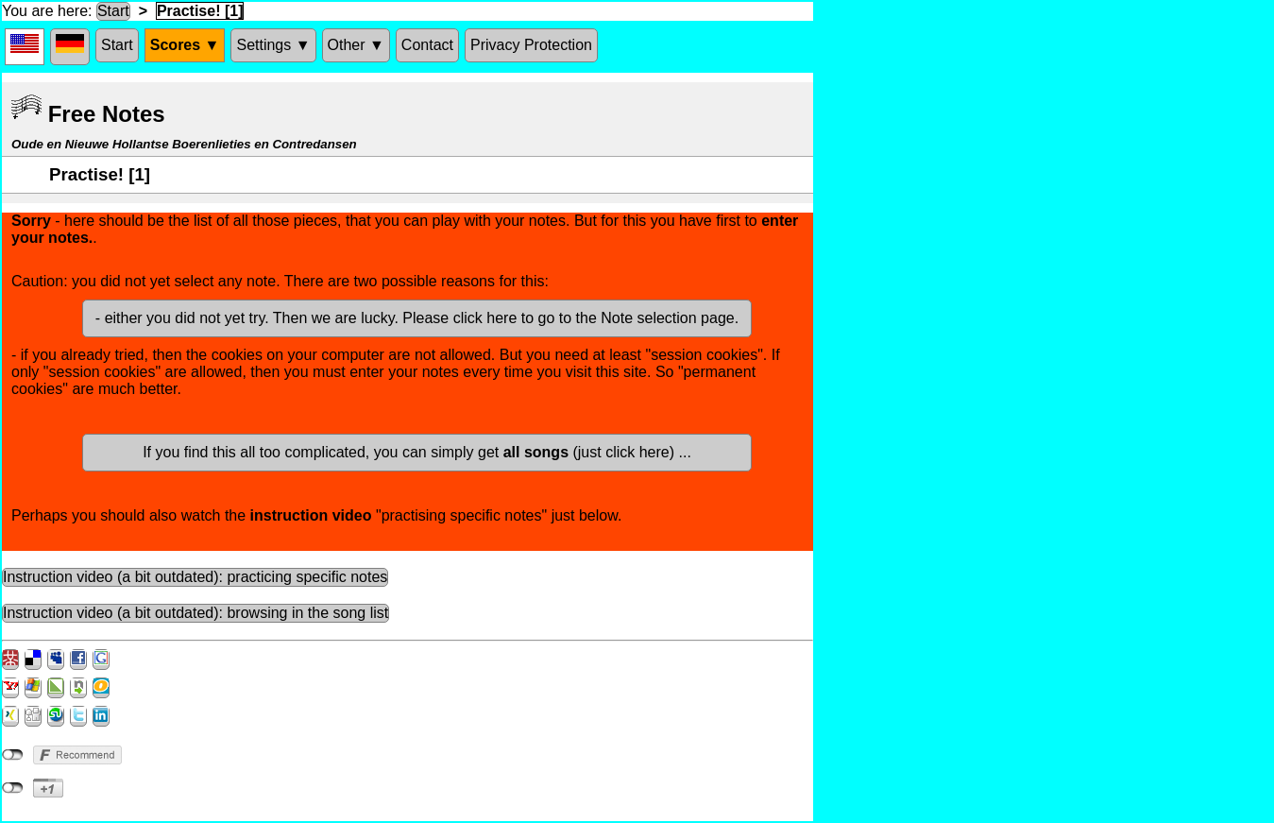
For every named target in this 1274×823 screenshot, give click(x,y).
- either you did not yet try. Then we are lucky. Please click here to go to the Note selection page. (417, 318)
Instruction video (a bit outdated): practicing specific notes (195, 577)
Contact (427, 45)
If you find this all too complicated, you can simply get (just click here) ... (417, 452)
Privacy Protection (531, 45)
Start (113, 11)
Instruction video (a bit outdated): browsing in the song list (195, 613)
